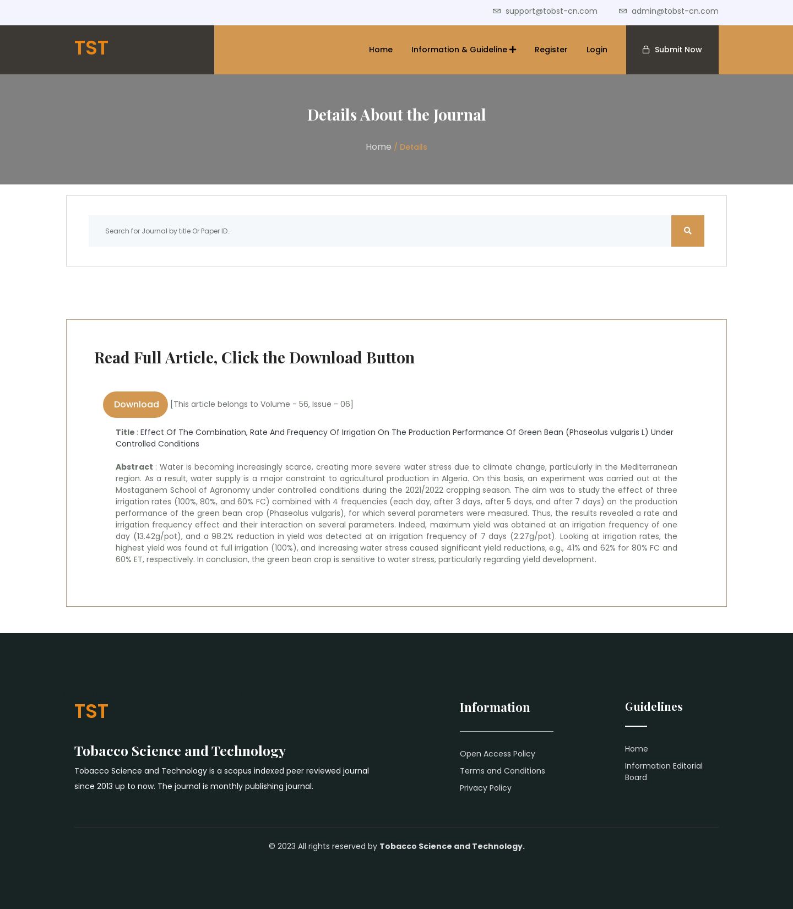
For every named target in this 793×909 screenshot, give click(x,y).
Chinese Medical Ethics (107, 693)
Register (551, 49)
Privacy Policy (486, 787)
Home (381, 49)
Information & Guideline (463, 49)
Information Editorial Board (664, 771)
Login (596, 49)
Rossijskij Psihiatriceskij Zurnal (208, 693)
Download (135, 404)
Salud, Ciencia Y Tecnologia (318, 693)
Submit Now (678, 49)
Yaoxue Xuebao (30, 693)
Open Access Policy (497, 753)
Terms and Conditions (502, 770)
